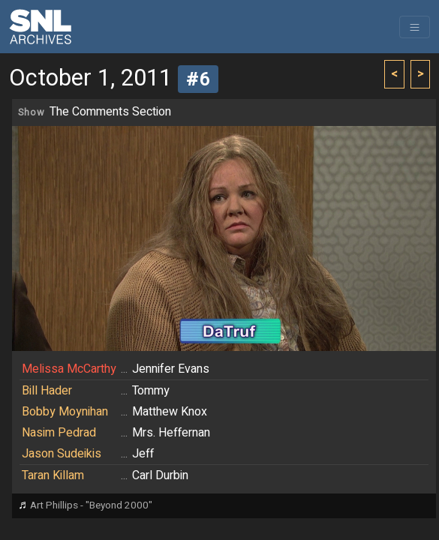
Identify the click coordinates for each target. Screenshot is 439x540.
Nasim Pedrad (59, 433)
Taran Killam (53, 475)
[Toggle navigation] (414, 27)
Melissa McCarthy (69, 369)
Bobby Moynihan (65, 412)
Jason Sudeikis (61, 454)
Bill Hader (47, 391)
